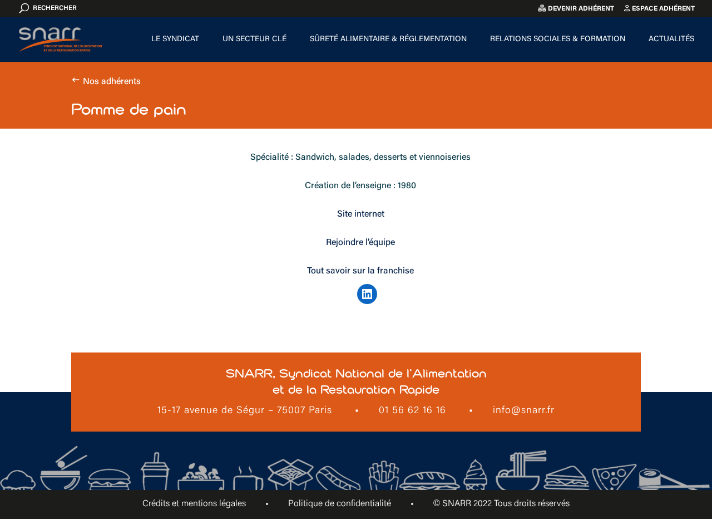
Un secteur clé (254, 39)
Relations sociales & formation (557, 39)
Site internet (360, 214)
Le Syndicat (175, 39)
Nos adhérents (112, 81)
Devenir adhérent (576, 8)
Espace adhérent (659, 8)
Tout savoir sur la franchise (360, 271)
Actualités (671, 39)
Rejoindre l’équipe (360, 242)
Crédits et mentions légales (194, 504)
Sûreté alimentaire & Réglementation (388, 39)
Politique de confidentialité (339, 504)
